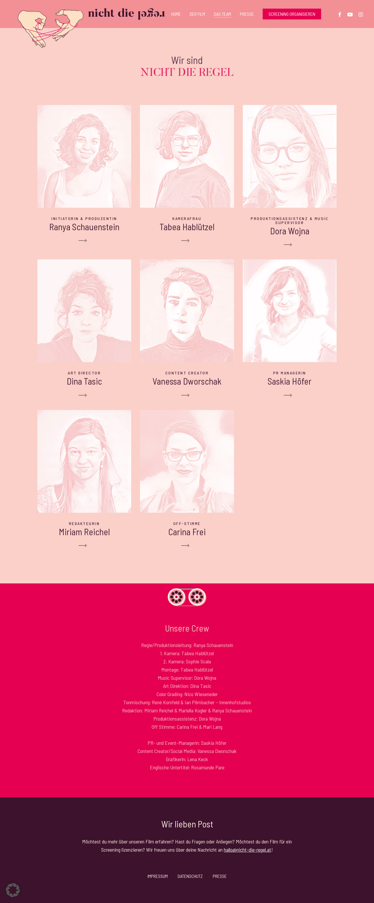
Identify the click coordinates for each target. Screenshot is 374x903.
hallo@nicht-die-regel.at (247, 849)
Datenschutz (190, 876)
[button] (13, 890)
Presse (220, 876)
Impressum (158, 876)
